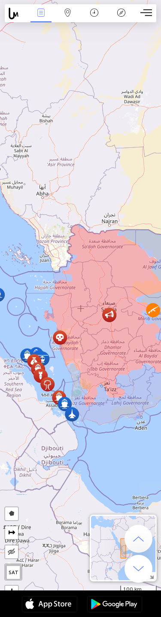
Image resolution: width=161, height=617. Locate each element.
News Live (40, 13)
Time (94, 13)
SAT (13, 572)
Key (121, 13)
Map (68, 13)
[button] (64, 403)
